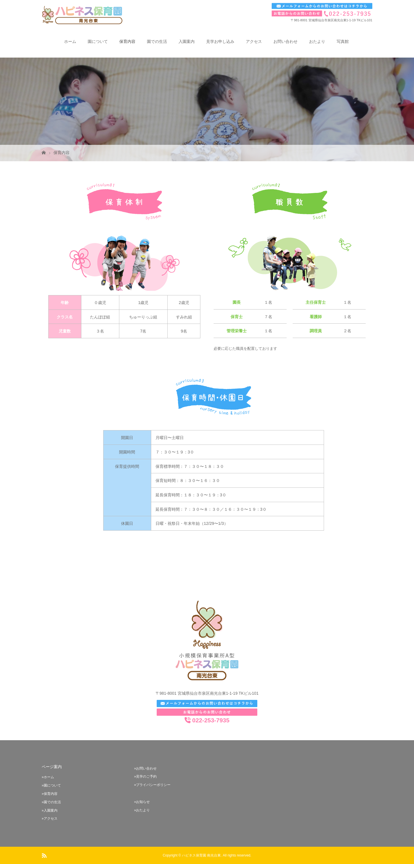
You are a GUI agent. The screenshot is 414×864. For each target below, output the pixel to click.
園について (98, 41)
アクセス (254, 41)
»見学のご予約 (145, 776)
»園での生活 (51, 802)
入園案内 (187, 41)
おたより (317, 41)
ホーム (70, 41)
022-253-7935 (207, 720)
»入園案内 (49, 810)
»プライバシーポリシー (152, 785)
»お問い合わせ (145, 768)
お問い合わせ (285, 41)
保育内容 (127, 41)
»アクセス (49, 818)
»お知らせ (142, 802)
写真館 (343, 41)
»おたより (142, 810)
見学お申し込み (220, 41)
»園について (51, 785)
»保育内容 (49, 794)
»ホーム (48, 777)
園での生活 (157, 41)
